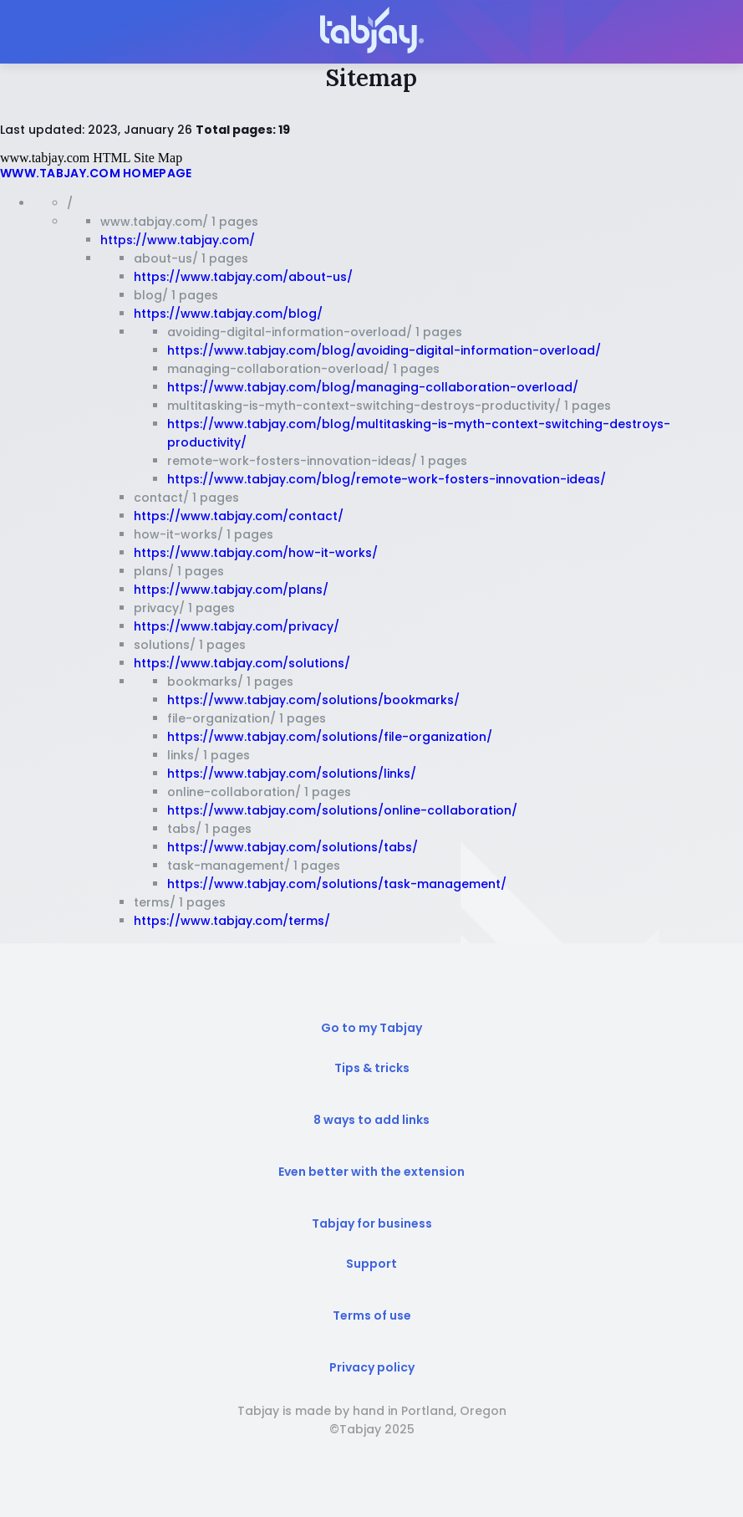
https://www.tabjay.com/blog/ (228, 313)
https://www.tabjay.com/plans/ (231, 589)
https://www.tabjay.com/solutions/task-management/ (336, 884)
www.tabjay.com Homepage (95, 173)
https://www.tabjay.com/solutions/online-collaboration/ (342, 810)
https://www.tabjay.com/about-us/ (243, 276)
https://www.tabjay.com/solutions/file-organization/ (329, 736)
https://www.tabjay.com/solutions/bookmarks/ (313, 700)
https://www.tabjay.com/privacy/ (236, 626)
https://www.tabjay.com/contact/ (239, 516)
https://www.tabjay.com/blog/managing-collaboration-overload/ (372, 387)
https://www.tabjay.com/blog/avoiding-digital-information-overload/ (384, 350)
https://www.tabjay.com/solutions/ (242, 663)
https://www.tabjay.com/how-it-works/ (256, 552)
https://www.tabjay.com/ (177, 240)
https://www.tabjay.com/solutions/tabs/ (292, 847)
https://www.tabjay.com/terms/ (232, 920)
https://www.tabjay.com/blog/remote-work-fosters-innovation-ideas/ (386, 479)
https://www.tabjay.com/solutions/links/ (291, 773)
